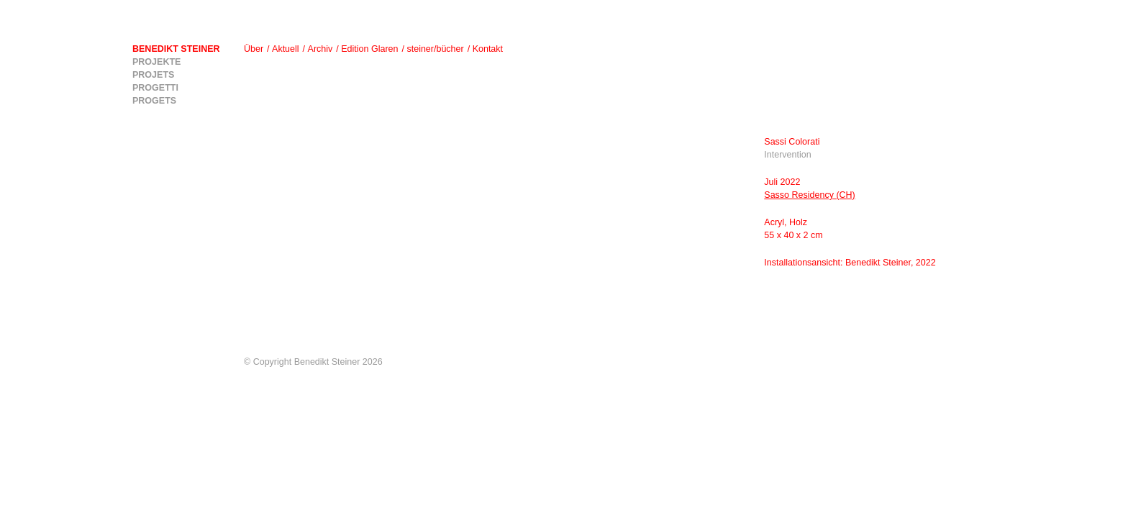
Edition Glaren (369, 49)
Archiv (320, 49)
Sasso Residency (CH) (809, 195)
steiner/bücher (434, 49)
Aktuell (285, 49)
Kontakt (488, 49)
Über (253, 49)
